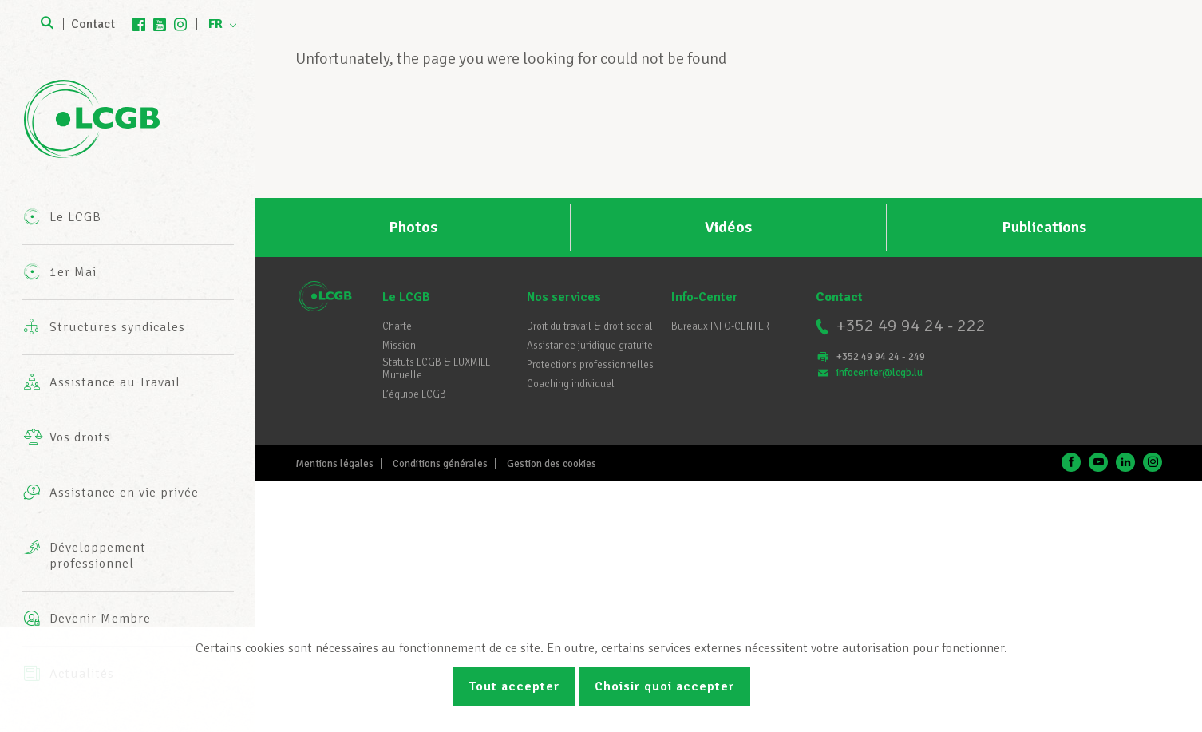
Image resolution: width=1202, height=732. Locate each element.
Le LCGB (406, 297)
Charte (397, 326)
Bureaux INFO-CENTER (720, 326)
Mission (399, 345)
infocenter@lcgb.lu (879, 372)
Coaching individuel (571, 384)
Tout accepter (514, 686)
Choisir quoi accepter (664, 686)
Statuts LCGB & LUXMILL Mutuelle (436, 369)
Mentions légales (334, 463)
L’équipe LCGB (414, 394)
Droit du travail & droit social (590, 326)
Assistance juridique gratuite (590, 345)
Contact (93, 24)
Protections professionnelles (590, 364)
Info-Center (704, 297)
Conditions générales (440, 463)
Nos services (564, 297)
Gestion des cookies (551, 463)
